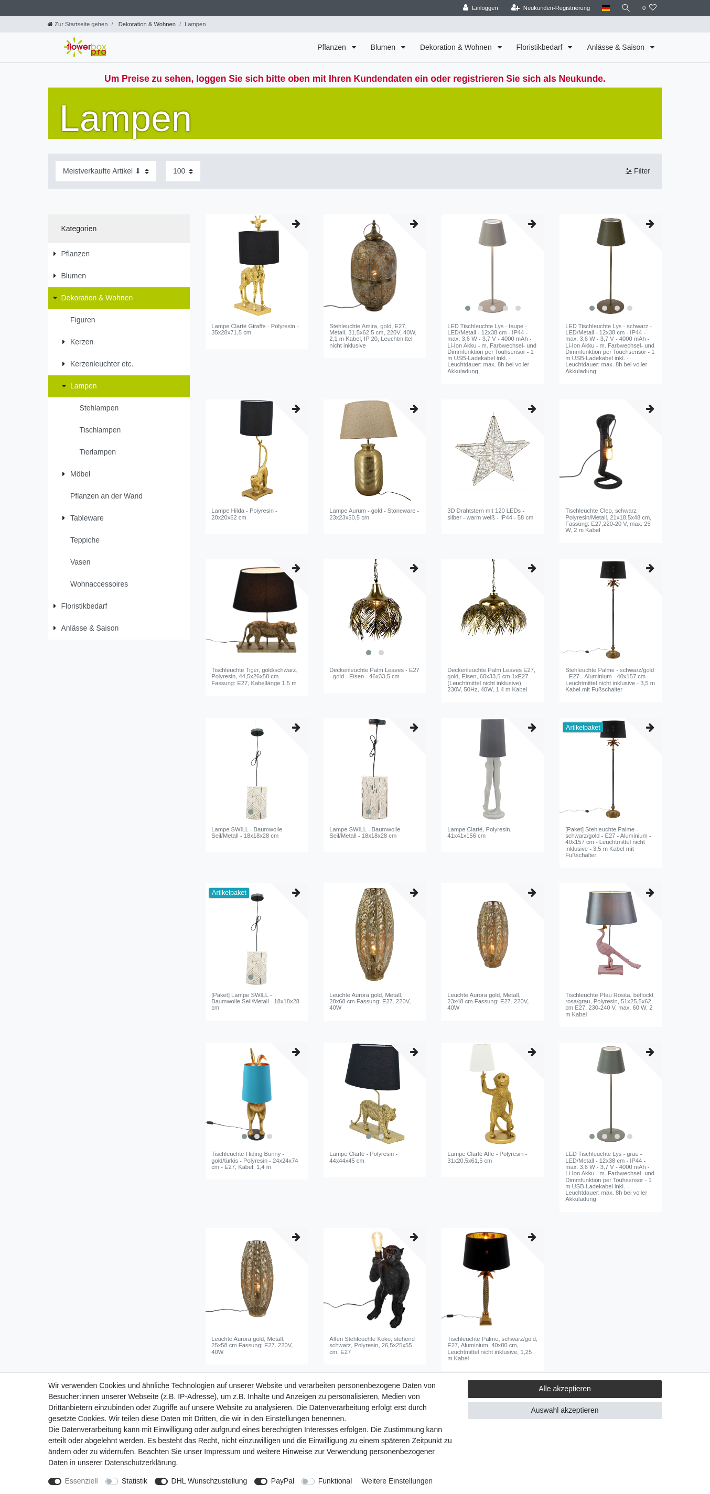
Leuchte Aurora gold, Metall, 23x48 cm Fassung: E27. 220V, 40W (488, 1001)
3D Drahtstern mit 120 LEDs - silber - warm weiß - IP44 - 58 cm (490, 513)
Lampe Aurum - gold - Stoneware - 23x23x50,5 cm (374, 513)
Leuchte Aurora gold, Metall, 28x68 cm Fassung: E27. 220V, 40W (370, 1001)
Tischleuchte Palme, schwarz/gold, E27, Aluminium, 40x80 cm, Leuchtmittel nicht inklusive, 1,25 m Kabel (492, 1348)
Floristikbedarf (541, 47)
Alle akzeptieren (565, 1388)
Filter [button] (638, 171)
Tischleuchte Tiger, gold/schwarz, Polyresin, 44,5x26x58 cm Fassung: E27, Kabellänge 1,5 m (254, 676)
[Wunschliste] (649, 8)
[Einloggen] (480, 8)
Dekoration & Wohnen (146, 24)
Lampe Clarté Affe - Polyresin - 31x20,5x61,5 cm (487, 1157)
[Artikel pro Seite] (183, 171)
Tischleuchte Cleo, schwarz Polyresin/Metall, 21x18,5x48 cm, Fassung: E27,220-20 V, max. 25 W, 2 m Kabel (608, 520)
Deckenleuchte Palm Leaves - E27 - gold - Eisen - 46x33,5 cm (374, 673)
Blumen (384, 47)
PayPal (282, 1481)
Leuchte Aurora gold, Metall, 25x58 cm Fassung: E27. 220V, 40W (252, 1345)
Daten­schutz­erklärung (140, 1462)
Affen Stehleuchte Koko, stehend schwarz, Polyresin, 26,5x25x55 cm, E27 (372, 1345)
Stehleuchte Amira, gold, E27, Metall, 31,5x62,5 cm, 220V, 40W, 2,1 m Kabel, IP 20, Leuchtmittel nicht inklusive (372, 336)
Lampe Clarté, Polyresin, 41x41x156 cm (479, 832)
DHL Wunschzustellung (209, 1481)
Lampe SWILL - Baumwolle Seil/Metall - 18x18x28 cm (246, 832)
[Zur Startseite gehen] (77, 24)
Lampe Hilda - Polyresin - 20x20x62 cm (244, 513)
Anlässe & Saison (617, 47)
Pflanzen (332, 47)
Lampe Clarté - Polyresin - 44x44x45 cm (363, 1157)
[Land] (605, 8)
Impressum (222, 1451)
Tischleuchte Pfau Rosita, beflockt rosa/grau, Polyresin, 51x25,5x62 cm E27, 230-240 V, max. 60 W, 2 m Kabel (609, 1004)
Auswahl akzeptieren (564, 1410)
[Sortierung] (106, 171)
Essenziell (81, 1481)
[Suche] (626, 8)
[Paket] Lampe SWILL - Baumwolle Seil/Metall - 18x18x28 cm (255, 1001)
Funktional (335, 1481)
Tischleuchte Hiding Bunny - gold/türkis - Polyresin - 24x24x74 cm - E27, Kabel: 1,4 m (254, 1160)
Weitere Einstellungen (397, 1481)
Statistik (134, 1481)
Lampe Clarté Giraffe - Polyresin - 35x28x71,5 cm (254, 329)
